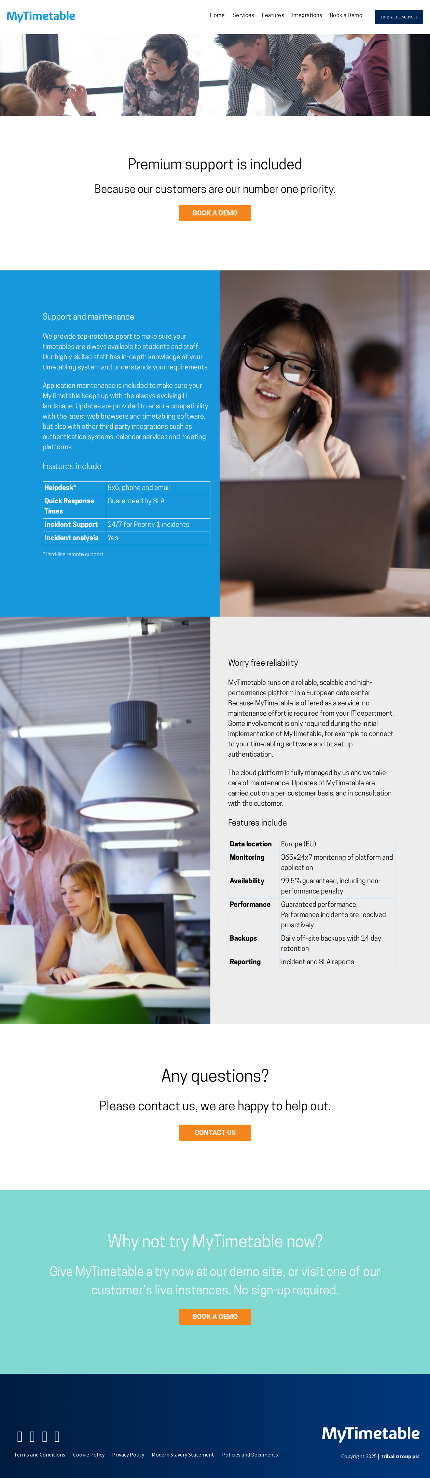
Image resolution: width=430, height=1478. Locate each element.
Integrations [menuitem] (307, 15)
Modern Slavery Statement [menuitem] (183, 1454)
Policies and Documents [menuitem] (250, 1454)
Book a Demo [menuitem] (346, 15)
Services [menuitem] (243, 15)
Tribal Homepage (399, 17)
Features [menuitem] (273, 15)
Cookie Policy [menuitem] (89, 1454)
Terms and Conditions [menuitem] (39, 1454)
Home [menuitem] (217, 15)
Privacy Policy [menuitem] (128, 1454)
